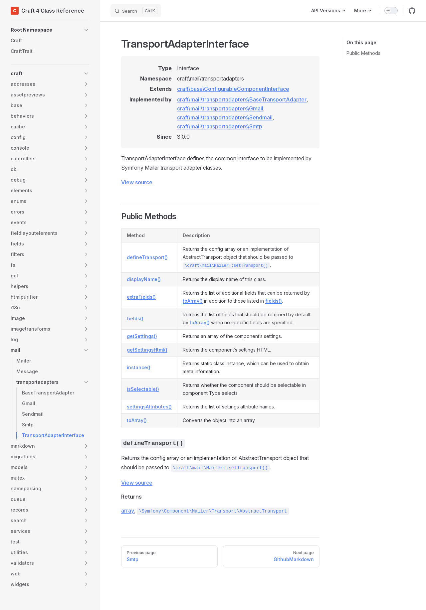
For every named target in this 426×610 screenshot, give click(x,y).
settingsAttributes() (149, 406)
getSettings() (142, 336)
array (127, 510)
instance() (138, 367)
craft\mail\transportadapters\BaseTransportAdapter (242, 99)
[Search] (135, 10)
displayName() (144, 279)
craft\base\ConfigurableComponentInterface (233, 88)
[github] (412, 11)
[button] (50, 30)
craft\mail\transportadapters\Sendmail (225, 117)
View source (136, 182)
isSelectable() (143, 389)
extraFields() (141, 297)
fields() (273, 301)
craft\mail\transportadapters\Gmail (220, 108)
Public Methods (363, 53)
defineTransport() (147, 257)
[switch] (391, 10)
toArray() (193, 301)
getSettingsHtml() (147, 350)
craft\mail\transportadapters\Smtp (219, 126)
